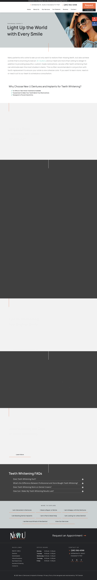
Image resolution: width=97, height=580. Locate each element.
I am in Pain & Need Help (48, 516)
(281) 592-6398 (69, 5)
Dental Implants (16, 556)
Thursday (40, 558)
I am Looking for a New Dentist (75, 516)
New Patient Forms (17, 561)
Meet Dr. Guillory (16, 551)
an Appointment (89, 6)
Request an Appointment (69, 535)
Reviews (65, 9)
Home (29, 9)
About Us (36, 9)
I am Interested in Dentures (22, 510)
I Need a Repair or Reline (48, 510)
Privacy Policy (48, 575)
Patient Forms (89, 10)
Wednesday (40, 556)
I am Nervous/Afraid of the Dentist (35, 521)
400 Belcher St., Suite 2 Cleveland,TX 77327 (45, 4)
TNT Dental (79, 575)
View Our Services (61, 521)
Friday (38, 561)
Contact (73, 9)
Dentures (14, 553)
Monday (39, 551)
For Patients (56, 9)
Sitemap (40, 575)
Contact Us (15, 566)
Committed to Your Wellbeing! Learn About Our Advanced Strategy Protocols (48, 0)
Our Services (46, 9)
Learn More (20, 454)
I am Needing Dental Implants (22, 516)
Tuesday (39, 553)
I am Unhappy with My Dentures (75, 510)
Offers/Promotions (17, 558)
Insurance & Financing (17, 563)
